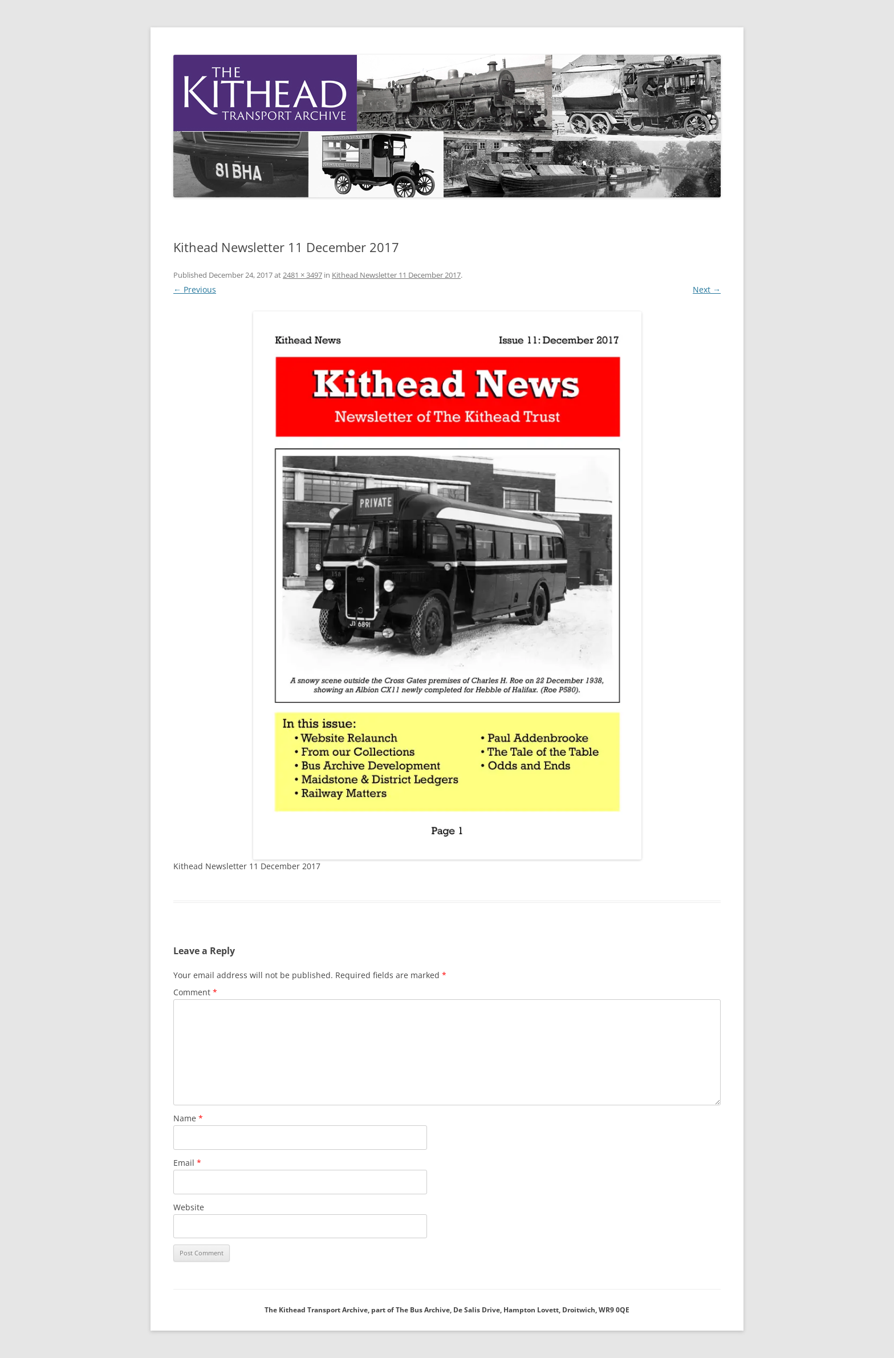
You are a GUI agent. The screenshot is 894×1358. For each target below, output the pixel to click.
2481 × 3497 (302, 275)
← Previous (194, 289)
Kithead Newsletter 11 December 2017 (396, 275)
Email (187, 1162)
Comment (195, 992)
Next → (707, 289)
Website (188, 1207)
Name (188, 1118)
